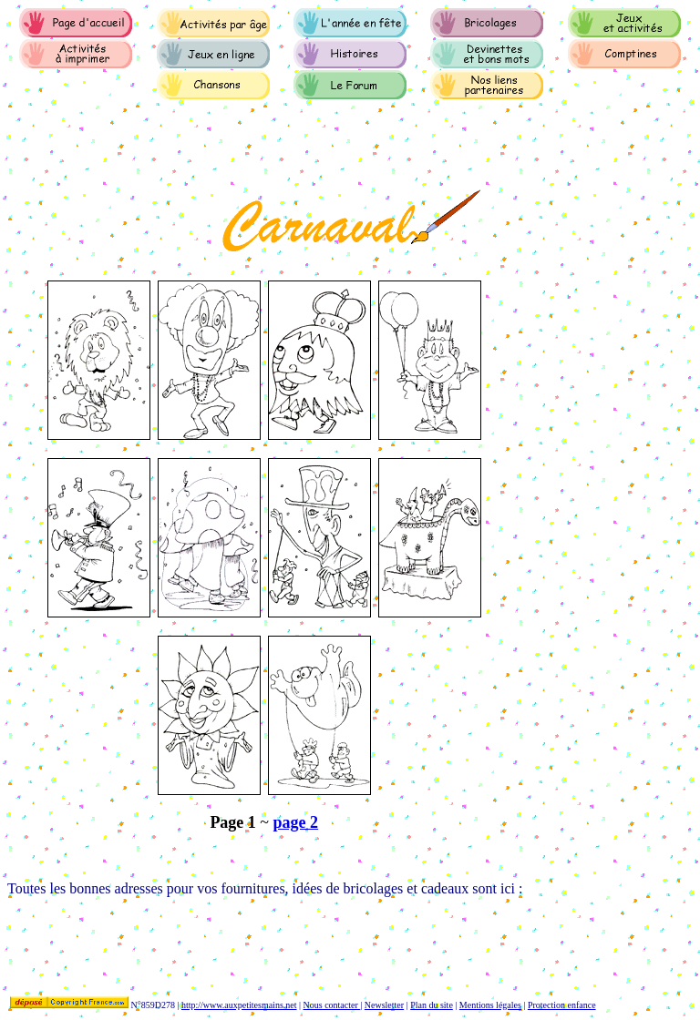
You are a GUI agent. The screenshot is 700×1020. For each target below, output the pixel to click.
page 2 (296, 822)
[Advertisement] (339, 938)
